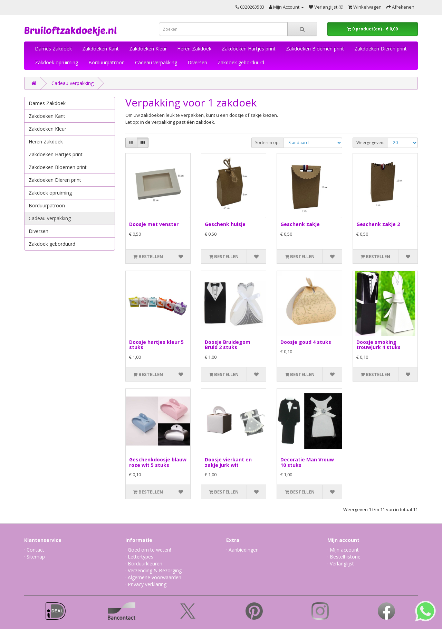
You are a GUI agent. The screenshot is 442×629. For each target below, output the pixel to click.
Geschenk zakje (300, 224)
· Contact (34, 549)
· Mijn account (343, 549)
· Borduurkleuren (143, 563)
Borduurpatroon (106, 62)
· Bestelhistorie (344, 556)
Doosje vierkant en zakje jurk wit (228, 462)
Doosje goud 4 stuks (305, 342)
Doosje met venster (154, 224)
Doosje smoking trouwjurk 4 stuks (378, 344)
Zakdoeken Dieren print (380, 48)
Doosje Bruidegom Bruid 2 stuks (227, 344)
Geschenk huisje (225, 224)
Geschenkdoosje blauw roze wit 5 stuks (157, 462)
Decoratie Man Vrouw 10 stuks (307, 462)
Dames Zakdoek (53, 48)
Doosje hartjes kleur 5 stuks (156, 344)
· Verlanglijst (340, 563)
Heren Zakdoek (194, 48)
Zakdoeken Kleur (148, 48)
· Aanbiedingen (242, 549)
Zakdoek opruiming (56, 62)
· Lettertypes (139, 556)
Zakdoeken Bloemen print (315, 48)
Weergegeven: (370, 142)
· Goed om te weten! (148, 549)
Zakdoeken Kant (100, 48)
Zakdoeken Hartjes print (249, 48)
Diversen (197, 62)
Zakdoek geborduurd (241, 62)
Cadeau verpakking (156, 62)
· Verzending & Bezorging (153, 570)
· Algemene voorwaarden (153, 577)
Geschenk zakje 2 (378, 224)
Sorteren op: (267, 142)
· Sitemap (34, 556)
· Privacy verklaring (145, 584)
